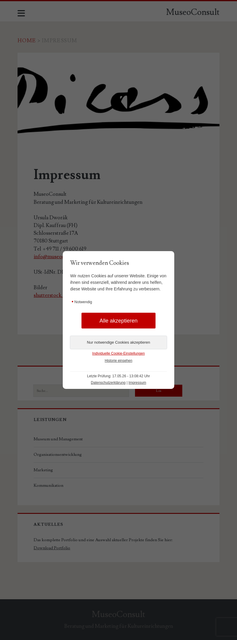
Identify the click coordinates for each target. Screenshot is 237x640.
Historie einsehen (118, 361)
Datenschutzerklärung (108, 383)
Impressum (137, 383)
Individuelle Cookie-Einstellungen (118, 353)
